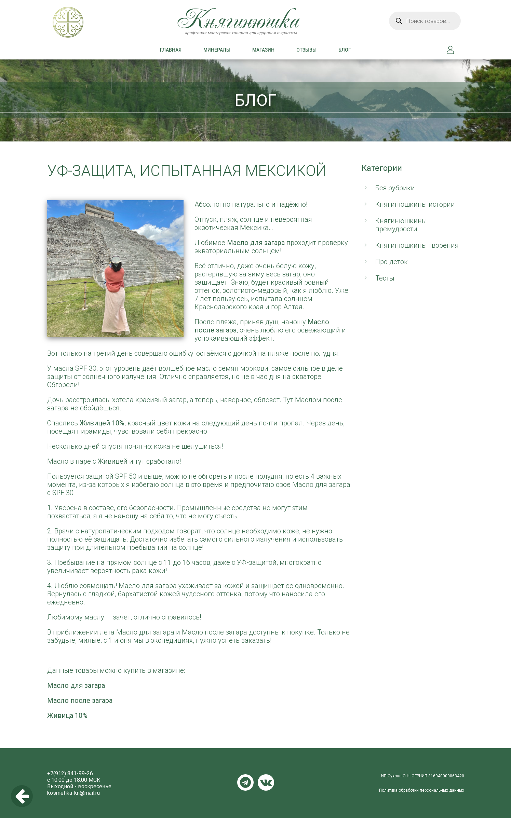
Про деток (391, 262)
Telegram (245, 782)
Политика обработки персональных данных (421, 790)
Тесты (384, 278)
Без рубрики (395, 188)
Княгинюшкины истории (415, 204)
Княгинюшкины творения (417, 245)
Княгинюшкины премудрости (401, 225)
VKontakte (266, 782)
